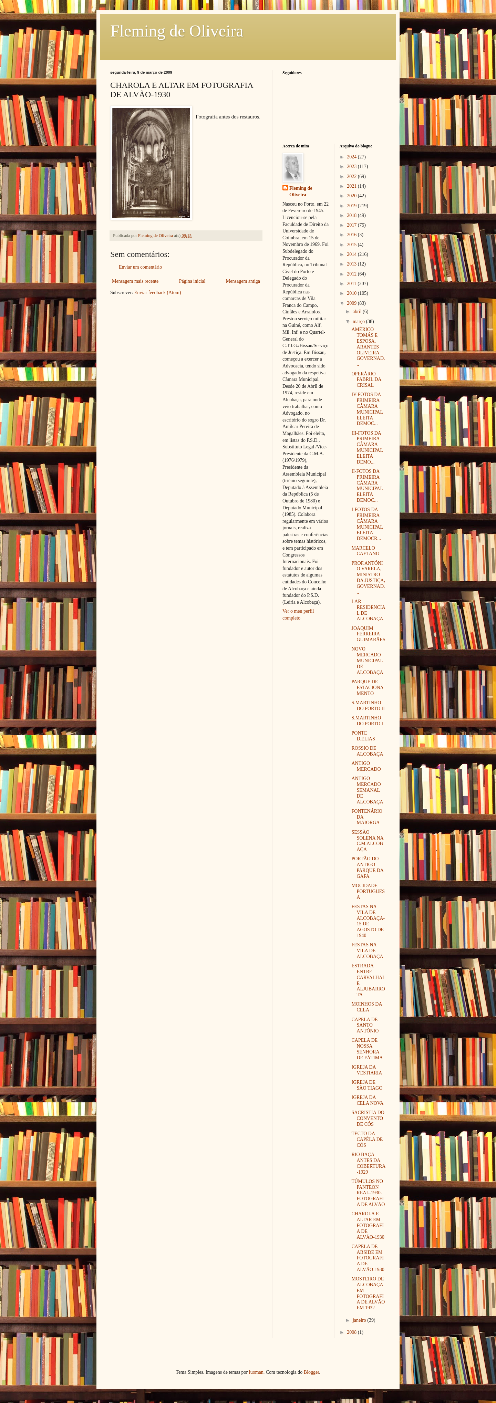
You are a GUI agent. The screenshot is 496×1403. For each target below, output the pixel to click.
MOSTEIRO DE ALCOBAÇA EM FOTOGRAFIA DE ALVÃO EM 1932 (368, 1293)
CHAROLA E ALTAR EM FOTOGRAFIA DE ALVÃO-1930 (367, 1225)
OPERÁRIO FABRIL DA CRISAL (366, 379)
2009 (352, 303)
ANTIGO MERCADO (366, 766)
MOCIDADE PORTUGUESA (368, 891)
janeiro (360, 1320)
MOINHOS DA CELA (366, 1006)
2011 (352, 283)
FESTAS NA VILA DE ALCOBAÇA (367, 950)
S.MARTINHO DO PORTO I (367, 720)
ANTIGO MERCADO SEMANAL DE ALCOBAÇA (367, 790)
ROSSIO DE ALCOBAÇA (367, 751)
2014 (352, 254)
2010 (352, 293)
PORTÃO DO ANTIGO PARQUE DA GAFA (367, 867)
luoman (256, 1372)
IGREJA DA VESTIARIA (366, 1069)
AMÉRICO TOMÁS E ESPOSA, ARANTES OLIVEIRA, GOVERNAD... (368, 347)
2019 (352, 205)
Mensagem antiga (243, 281)
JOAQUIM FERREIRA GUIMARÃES (368, 634)
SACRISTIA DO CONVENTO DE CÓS (367, 1118)
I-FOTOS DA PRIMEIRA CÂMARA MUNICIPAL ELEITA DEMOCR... (367, 524)
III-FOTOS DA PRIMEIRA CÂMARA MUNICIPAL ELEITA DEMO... (367, 447)
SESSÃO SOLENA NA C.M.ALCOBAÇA (367, 841)
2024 (352, 156)
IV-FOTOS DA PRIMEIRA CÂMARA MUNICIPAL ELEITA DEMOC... (367, 409)
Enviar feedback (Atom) (157, 292)
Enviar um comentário (140, 267)
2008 (352, 1332)
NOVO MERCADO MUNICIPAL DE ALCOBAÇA (367, 660)
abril (358, 311)
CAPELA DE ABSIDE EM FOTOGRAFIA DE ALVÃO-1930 (367, 1258)
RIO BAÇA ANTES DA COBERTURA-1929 (368, 1163)
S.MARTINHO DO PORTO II (367, 705)
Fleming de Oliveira (177, 31)
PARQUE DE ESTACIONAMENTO (367, 687)
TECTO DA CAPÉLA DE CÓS (367, 1139)
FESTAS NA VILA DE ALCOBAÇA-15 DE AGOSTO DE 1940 (368, 921)
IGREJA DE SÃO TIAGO (366, 1085)
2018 (352, 215)
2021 (352, 186)
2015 (352, 244)
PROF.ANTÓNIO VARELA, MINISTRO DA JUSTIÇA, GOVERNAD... (368, 578)
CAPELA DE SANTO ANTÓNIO (365, 1025)
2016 (352, 234)
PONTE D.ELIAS (363, 735)
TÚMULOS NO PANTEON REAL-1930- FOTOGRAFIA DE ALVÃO (368, 1193)
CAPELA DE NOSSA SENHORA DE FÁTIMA (367, 1049)
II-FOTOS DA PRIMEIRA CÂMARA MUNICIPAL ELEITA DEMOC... (367, 486)
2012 (352, 274)
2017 (352, 225)
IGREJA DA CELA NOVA (367, 1100)
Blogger (311, 1372)
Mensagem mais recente (135, 281)
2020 (352, 195)
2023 (352, 166)
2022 (352, 176)
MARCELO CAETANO (365, 551)
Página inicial (192, 281)
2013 (352, 264)
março (359, 321)
